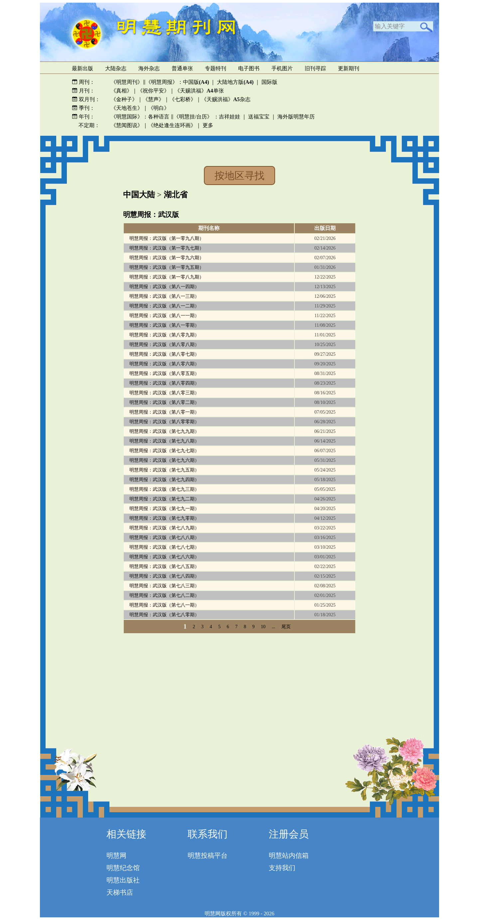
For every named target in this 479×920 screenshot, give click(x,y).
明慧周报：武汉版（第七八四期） (164, 576)
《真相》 (121, 90)
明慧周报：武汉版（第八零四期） (164, 383)
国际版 (269, 82)
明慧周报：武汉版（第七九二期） (164, 498)
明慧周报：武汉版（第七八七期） (164, 547)
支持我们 (282, 867)
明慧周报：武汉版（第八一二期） (164, 305)
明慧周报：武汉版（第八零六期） (164, 363)
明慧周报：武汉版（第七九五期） (164, 469)
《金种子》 (124, 99)
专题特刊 (215, 68)
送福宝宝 (258, 116)
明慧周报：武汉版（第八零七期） (164, 354)
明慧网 (116, 855)
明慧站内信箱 (289, 855)
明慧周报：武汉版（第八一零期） (164, 325)
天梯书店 (119, 892)
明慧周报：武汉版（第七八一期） (164, 605)
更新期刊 (348, 68)
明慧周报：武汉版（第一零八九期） (166, 277)
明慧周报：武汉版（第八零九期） (164, 334)
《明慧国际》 (127, 116)
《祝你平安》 (153, 90)
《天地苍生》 (127, 108)
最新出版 (82, 68)
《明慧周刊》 (127, 82)
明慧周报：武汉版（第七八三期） (164, 585)
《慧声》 (153, 99)
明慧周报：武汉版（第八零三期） (164, 392)
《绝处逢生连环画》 (172, 125)
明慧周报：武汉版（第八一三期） (164, 296)
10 (263, 626)
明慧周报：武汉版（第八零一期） (164, 412)
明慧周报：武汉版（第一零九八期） (166, 238)
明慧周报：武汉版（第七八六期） (164, 556)
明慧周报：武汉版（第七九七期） (164, 450)
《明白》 (158, 108)
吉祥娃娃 (229, 116)
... (273, 626)
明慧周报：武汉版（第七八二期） (164, 595)
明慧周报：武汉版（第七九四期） (164, 479)
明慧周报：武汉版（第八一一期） (164, 315)
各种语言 (158, 116)
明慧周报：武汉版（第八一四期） (164, 286)
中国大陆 (139, 194)
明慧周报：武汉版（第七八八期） (164, 537)
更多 (208, 125)
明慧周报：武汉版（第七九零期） (164, 518)
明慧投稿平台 (208, 855)
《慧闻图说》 (127, 125)
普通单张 (182, 68)
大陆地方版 (234, 82)
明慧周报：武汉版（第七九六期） (164, 460)
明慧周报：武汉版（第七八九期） (164, 527)
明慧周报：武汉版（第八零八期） (164, 344)
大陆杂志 (115, 68)
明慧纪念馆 (123, 867)
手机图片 (282, 68)
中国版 (196, 82)
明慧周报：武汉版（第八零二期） (164, 402)
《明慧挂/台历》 (193, 116)
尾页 (286, 626)
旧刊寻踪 (315, 68)
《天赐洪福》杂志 (225, 99)
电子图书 (248, 68)
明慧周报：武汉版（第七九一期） (164, 508)
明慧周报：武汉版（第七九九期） (164, 431)
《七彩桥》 (182, 99)
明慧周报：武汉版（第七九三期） (164, 489)
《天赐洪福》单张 (199, 90)
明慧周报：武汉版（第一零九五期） (166, 267)
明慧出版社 (123, 880)
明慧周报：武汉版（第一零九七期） (166, 248)
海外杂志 (149, 68)
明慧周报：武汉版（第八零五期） (164, 373)
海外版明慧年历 (296, 116)
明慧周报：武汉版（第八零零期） (164, 421)
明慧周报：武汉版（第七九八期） (164, 441)
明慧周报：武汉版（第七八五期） (164, 566)
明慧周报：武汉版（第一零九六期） (166, 257)
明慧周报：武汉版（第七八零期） (164, 614)
